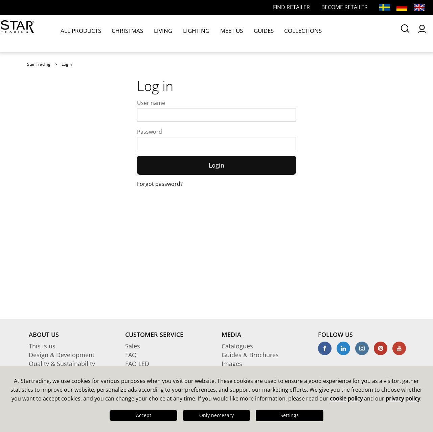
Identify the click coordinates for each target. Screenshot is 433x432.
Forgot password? (160, 184)
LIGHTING (179, 33)
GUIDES (237, 33)
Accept (143, 415)
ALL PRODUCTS (81, 33)
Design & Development (61, 355)
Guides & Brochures (250, 355)
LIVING (151, 33)
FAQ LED (137, 364)
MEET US (210, 33)
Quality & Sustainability (62, 364)
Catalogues (237, 346)
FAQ (131, 355)
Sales (132, 346)
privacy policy (403, 398)
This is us (42, 346)
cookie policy (346, 398)
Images (232, 364)
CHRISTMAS (122, 33)
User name (151, 103)
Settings (289, 415)
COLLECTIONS (271, 33)
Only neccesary (216, 415)
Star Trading (38, 64)
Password (149, 131)
